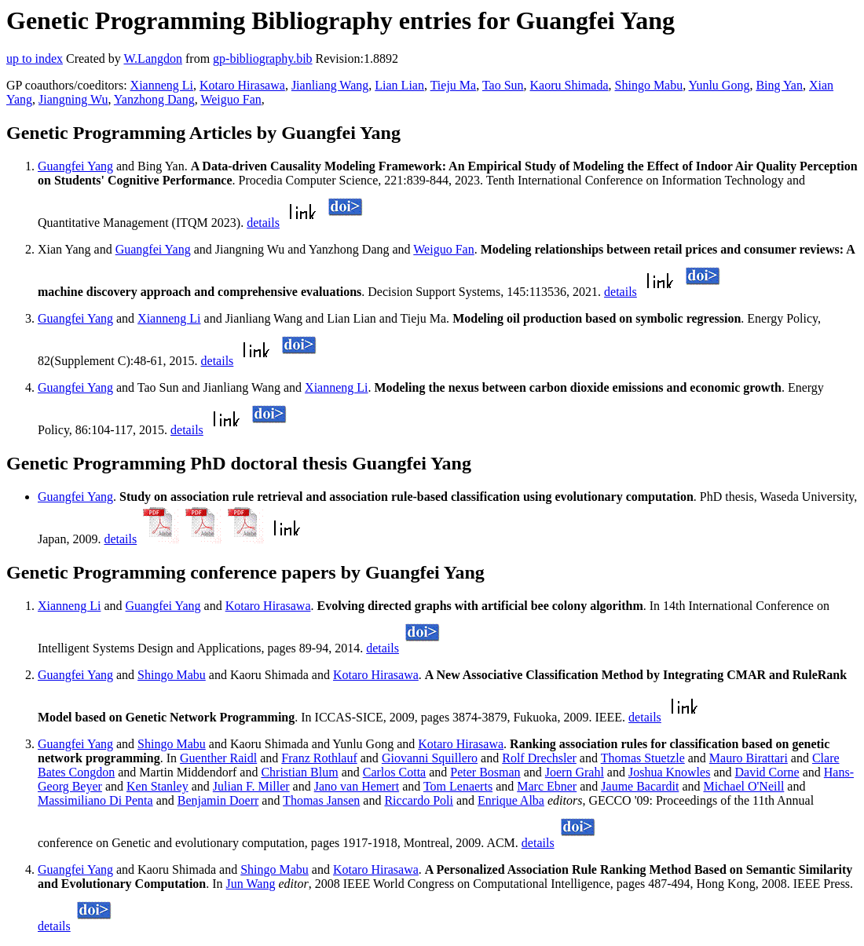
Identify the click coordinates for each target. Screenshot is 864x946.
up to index (34, 58)
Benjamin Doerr (218, 800)
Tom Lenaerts (457, 786)
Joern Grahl (574, 772)
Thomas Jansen (321, 800)
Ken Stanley (157, 786)
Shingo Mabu (649, 85)
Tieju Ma (453, 85)
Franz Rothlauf (319, 758)
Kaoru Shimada (569, 85)
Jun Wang (251, 883)
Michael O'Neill (744, 786)
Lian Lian (399, 85)
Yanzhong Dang (154, 99)
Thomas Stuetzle (643, 758)
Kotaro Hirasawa (242, 85)
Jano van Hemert (356, 786)
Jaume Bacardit (640, 786)
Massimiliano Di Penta (95, 800)
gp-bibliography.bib (263, 58)
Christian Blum (299, 772)
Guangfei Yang (75, 166)
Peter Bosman (485, 772)
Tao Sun (503, 85)
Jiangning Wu (73, 99)
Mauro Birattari (748, 758)
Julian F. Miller (251, 786)
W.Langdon (152, 58)
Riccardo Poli (418, 800)
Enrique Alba (511, 800)
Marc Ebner (547, 786)
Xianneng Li (161, 85)
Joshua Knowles (669, 772)
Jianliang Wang (329, 85)
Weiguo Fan (230, 99)
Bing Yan (779, 85)
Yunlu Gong (719, 85)
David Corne (766, 772)
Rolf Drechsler (539, 758)
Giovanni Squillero (430, 758)
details (263, 222)
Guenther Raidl (218, 758)
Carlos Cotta (394, 772)
